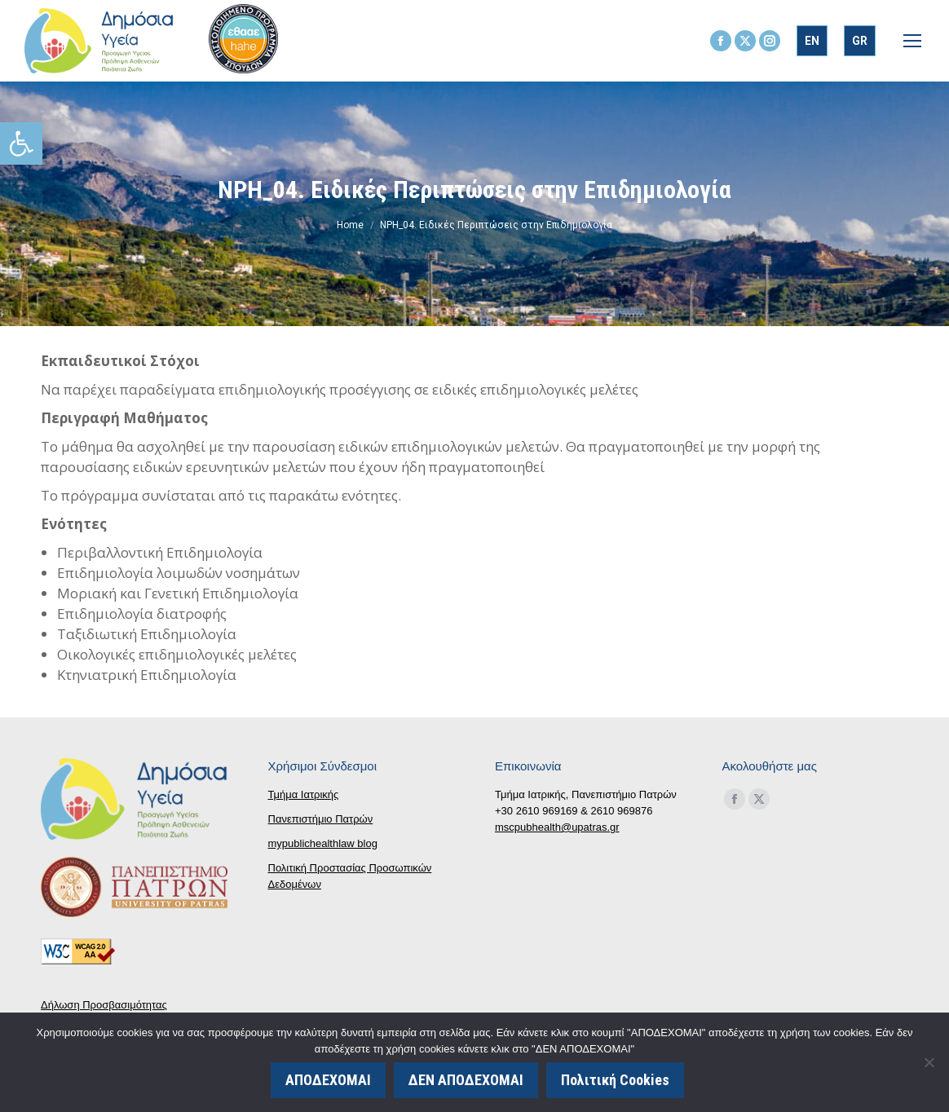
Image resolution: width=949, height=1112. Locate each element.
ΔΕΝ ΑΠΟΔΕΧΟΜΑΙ (467, 1081)
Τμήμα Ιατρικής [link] (303, 794)
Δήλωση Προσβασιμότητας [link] (104, 1005)
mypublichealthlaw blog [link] (322, 843)
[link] (21, 143)
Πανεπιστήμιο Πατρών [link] (320, 819)
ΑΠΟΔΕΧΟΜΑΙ (330, 1081)
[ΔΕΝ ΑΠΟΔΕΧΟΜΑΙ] (928, 1063)
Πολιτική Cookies (617, 1081)
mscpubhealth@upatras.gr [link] (557, 827)
